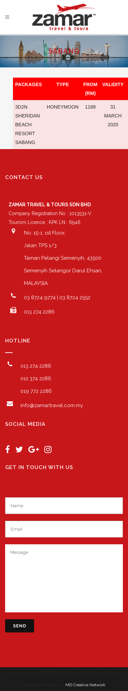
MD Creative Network (85, 684)
